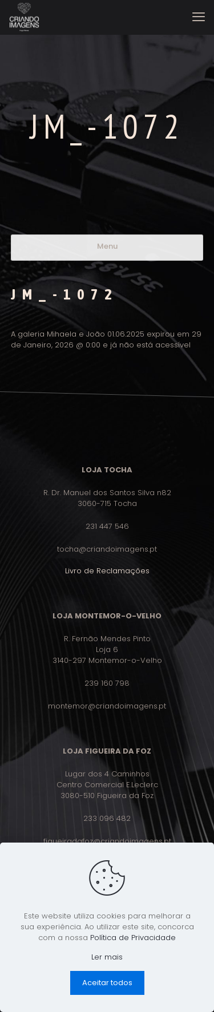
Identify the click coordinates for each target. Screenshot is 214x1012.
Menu (107, 246)
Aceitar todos (107, 982)
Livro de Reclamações (107, 570)
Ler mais (107, 957)
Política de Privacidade (133, 937)
